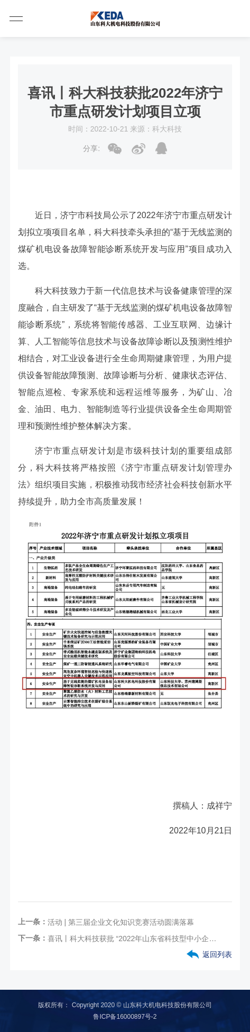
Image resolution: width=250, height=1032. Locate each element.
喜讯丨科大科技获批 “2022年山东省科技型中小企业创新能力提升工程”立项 (132, 938)
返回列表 (217, 954)
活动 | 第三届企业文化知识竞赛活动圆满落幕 (121, 922)
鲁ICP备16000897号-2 (124, 1016)
